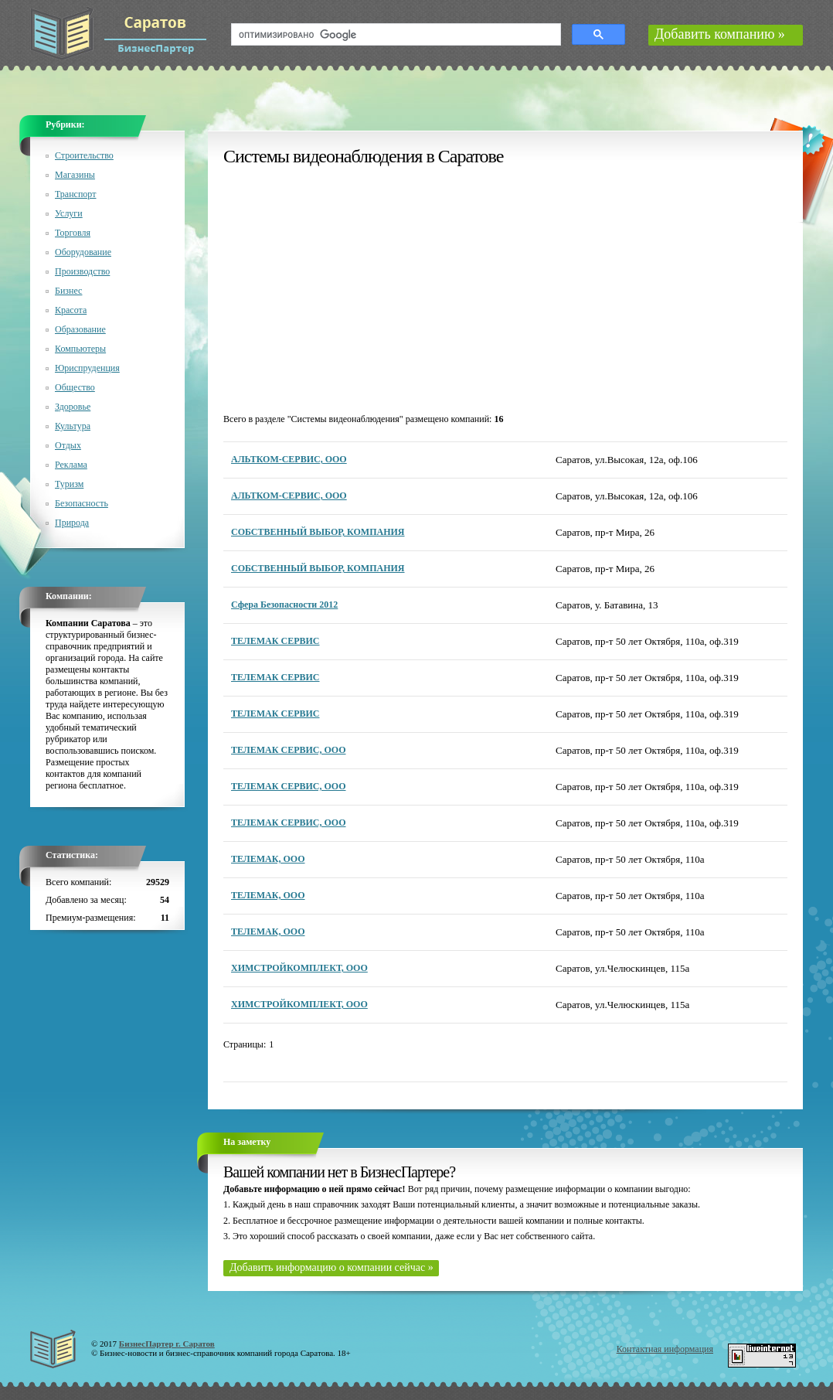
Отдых (68, 445)
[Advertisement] (354, 290)
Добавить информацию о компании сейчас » (332, 1267)
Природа (72, 522)
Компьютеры (80, 348)
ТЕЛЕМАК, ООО (268, 858)
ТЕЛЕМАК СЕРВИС (275, 640)
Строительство (84, 155)
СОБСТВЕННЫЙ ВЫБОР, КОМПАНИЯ (318, 531)
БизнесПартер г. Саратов (167, 1343)
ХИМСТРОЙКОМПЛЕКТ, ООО (299, 967)
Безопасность (81, 503)
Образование (80, 329)
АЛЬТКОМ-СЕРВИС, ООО (289, 459)
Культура (72, 426)
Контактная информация (665, 1349)
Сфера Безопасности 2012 (284, 604)
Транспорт (75, 194)
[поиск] (394, 35)
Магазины (75, 174)
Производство (82, 271)
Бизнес (68, 290)
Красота (71, 310)
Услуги (69, 213)
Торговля (72, 232)
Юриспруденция (87, 368)
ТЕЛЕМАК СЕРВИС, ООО (288, 749)
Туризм (69, 484)
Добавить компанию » (719, 34)
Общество (75, 387)
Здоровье (72, 406)
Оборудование (83, 252)
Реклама (71, 464)
